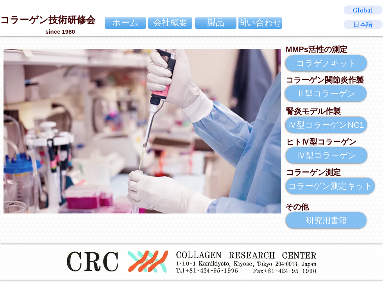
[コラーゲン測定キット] (330, 186)
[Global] (363, 9)
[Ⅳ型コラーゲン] (326, 155)
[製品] (215, 23)
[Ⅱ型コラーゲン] (326, 93)
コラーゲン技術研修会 (47, 19)
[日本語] (363, 24)
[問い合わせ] (260, 23)
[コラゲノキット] (326, 63)
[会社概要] (170, 23)
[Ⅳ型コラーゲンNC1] (326, 125)
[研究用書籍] (326, 220)
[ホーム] (125, 23)
